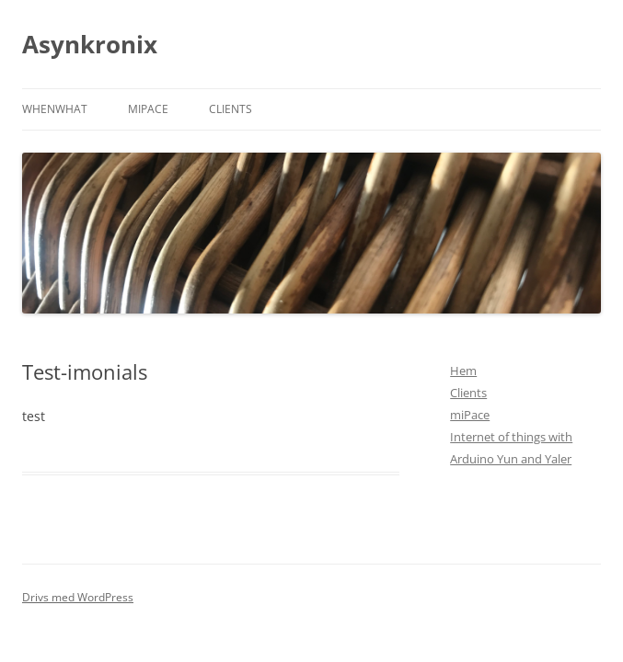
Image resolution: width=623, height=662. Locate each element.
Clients (230, 109)
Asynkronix (89, 44)
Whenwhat (54, 109)
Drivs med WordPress (77, 597)
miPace (148, 109)
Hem (463, 370)
